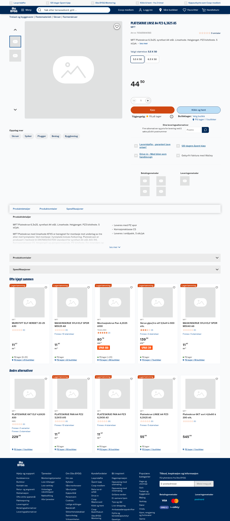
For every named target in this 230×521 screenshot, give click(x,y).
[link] (210, 33)
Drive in (95, 495)
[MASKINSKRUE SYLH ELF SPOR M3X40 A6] (200, 323)
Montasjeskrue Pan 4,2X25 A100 (112, 325)
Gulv (141, 487)
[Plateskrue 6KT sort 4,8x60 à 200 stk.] (200, 414)
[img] (29, 330)
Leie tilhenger (48, 482)
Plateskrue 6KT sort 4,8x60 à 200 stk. (199, 416)
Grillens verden (119, 494)
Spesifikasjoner (74, 208)
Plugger (42, 136)
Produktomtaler (48, 208)
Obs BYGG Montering (96, 517)
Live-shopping (119, 505)
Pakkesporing (22, 500)
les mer (144, 43)
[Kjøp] (152, 110)
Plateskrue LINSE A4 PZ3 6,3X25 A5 (154, 416)
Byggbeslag (71, 136)
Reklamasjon (22, 493)
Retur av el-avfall (96, 490)
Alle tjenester (47, 499)
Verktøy (143, 501)
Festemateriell (43, 17)
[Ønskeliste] (190, 10)
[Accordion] (115, 269)
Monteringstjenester (51, 478)
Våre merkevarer (73, 485)
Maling (142, 497)
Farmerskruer (70, 17)
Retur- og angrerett (25, 489)
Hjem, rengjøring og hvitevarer (147, 513)
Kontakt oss (22, 485)
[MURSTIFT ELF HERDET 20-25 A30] (29, 323)
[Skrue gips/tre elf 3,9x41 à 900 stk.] (157, 323)
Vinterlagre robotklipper (47, 490)
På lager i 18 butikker (195, 360)
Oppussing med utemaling (119, 483)
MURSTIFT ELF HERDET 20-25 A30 (28, 325)
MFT (133, 27)
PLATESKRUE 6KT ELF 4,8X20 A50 (28, 416)
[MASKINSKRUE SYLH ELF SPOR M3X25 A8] (72, 323)
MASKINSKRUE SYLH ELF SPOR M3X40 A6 (200, 325)
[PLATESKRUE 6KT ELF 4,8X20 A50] (29, 414)
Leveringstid (22, 504)
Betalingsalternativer (26, 508)
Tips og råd (117, 502)
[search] (40, 10)
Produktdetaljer (21, 208)
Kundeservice (22, 478)
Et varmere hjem (119, 498)
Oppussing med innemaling (119, 489)
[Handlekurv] (211, 10)
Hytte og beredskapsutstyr (120, 514)
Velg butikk (199, 116)
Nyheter (69, 482)
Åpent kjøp (96, 482)
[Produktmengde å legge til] (141, 100)
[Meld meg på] (204, 484)
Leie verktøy (47, 485)
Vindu (142, 509)
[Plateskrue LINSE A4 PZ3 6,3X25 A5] (157, 414)
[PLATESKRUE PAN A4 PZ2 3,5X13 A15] (72, 414)
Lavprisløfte (97, 478)
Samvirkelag (71, 515)
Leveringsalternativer (26, 512)
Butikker (20, 482)
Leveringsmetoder (189, 173)
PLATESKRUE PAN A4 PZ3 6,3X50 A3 (111, 416)
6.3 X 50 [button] (152, 59)
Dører (141, 505)
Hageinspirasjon (119, 478)
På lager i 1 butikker (205, 119)
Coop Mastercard (96, 500)
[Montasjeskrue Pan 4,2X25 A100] (115, 323)
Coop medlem (98, 485)
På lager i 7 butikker (151, 360)
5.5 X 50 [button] (137, 59)
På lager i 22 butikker (67, 360)
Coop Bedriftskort (97, 510)
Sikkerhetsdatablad (75, 512)
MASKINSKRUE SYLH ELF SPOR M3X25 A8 (72, 325)
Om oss (69, 478)
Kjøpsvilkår (71, 493)
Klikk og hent (97, 505)
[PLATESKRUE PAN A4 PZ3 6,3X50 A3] (115, 414)
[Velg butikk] (168, 10)
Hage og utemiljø (143, 482)
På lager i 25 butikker (24, 360)
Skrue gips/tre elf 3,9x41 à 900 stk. (157, 325)
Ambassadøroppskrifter (123, 509)
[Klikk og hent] (199, 110)
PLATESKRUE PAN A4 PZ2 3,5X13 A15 (69, 416)
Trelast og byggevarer (21, 17)
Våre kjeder (71, 489)
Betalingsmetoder (150, 173)
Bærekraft (70, 508)
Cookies (69, 500)
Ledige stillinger (73, 504)
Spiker (28, 136)
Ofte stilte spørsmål (25, 497)
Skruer (57, 17)
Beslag (55, 136)
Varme (142, 519)
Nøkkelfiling (47, 495)
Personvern (71, 497)
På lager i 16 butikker (109, 449)
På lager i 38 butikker (109, 360)
